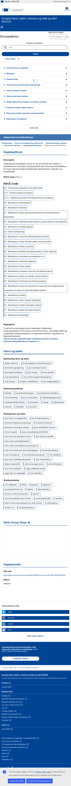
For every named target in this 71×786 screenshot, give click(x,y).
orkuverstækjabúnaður (43, 498)
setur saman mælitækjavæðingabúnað (18, 459)
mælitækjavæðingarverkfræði (15, 402)
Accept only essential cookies (39, 781)
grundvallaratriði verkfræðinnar (48, 393)
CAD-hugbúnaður (11, 485)
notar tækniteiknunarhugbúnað (34, 455)
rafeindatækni (34, 402)
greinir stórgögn (32, 372)
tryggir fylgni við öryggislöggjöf (15, 473)
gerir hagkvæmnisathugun (14, 372)
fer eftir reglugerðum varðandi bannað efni (37, 363)
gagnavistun (47, 485)
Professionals (7, 143)
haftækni (30, 489)
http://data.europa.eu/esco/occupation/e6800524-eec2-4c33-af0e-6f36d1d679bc (35, 575)
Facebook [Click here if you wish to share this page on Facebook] (11, 618)
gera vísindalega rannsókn (37, 368)
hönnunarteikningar (11, 398)
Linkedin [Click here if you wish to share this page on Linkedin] (10, 624)
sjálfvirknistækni (58, 402)
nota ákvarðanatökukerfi (50, 450)
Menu (1, 27)
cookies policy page (43, 772)
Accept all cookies (17, 781)
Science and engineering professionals (29, 143)
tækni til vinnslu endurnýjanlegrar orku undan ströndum (23, 503)
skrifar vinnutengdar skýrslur (34, 464)
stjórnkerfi (8, 407)
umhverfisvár (32, 407)
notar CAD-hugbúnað (12, 455)
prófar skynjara (10, 381)
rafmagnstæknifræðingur (32, 145)
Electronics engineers (13, 145)
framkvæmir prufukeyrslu (44, 423)
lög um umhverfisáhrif (30, 398)
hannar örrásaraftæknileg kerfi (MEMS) (35, 432)
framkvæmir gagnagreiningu (14, 368)
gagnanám (34, 485)
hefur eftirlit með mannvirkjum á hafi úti (18, 436)
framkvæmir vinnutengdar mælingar (17, 427)
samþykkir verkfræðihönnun (29, 381)
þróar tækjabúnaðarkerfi (51, 381)
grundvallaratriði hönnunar (14, 489)
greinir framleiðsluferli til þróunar (44, 427)
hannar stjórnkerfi (48, 372)
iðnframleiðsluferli (44, 489)
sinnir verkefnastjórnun (43, 459)
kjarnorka (36, 494)
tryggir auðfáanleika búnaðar (35, 468)
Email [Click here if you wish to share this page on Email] (10, 630)
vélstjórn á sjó (9, 507)
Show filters (11, 59)
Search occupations (34, 43)
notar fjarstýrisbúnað (12, 377)
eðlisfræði (8, 393)
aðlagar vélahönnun (11, 363)
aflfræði (23, 485)
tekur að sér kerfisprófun (13, 468)
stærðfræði (20, 407)
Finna (35, 54)
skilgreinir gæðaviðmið (12, 464)
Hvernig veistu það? (61, 1)
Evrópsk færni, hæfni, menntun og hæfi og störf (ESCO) (25, 675)
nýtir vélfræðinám (55, 455)
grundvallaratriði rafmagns (25, 393)
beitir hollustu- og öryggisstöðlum (16, 418)
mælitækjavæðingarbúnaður (51, 398)
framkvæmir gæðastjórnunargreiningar (18, 423)
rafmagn (46, 402)
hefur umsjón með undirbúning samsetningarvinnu (22, 446)
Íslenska (66, 9)
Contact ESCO (7, 687)
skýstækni (58, 498)
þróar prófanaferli (36, 473)
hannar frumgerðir (11, 432)
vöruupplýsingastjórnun (27, 507)
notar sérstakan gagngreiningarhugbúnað (37, 377)
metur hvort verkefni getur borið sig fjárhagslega (21, 450)
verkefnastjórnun (52, 503)
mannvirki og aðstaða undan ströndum (18, 498)
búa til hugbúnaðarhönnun (41, 418)
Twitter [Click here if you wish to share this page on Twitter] (10, 612)
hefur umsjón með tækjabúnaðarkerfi (17, 441)
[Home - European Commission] (12, 9)
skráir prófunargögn (55, 464)
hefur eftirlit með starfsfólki (45, 436)
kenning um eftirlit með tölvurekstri (16, 494)
